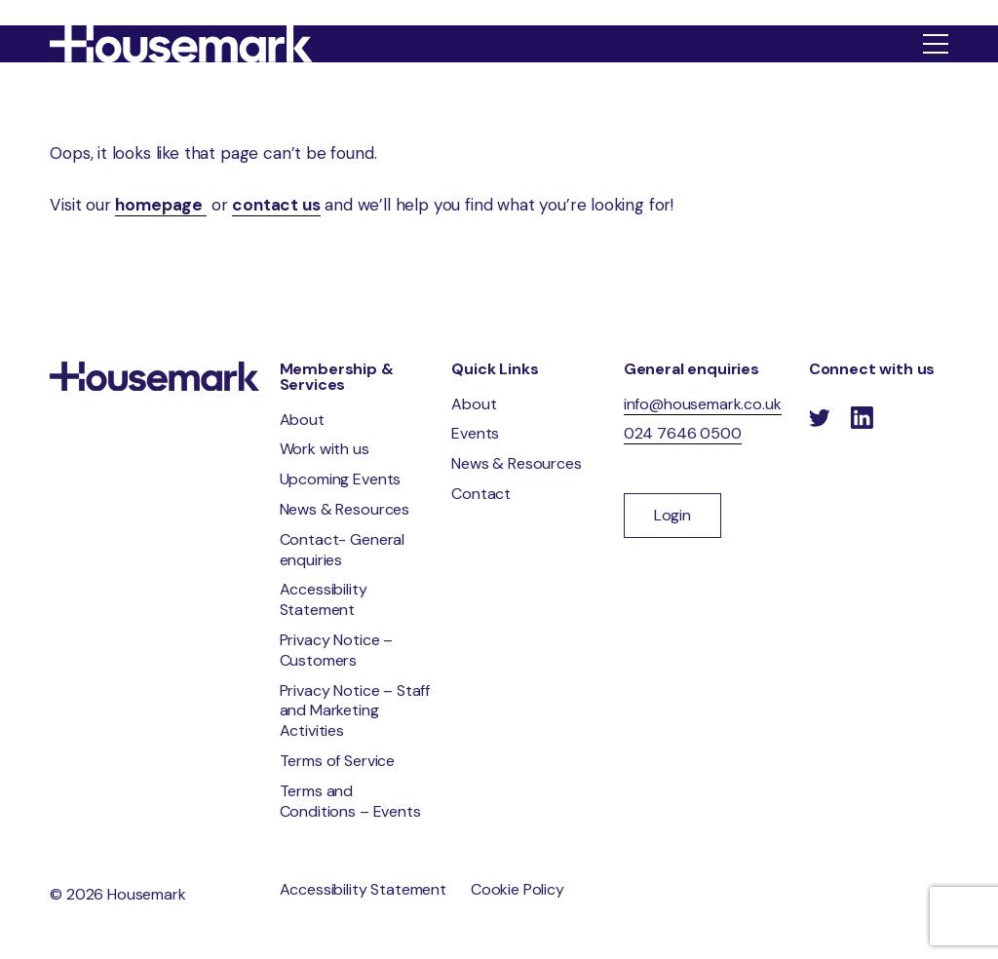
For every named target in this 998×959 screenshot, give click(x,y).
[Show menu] (935, 44)
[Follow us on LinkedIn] (861, 418)
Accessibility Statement (323, 599)
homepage (160, 204)
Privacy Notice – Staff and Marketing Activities (355, 711)
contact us (276, 204)
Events (475, 433)
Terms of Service (337, 760)
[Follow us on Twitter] (819, 418)
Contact (481, 493)
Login (672, 515)
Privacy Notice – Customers (336, 650)
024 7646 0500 (683, 433)
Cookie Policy (517, 889)
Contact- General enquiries (342, 549)
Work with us (324, 449)
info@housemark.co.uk (703, 404)
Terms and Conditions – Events (350, 801)
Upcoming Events (341, 479)
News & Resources (344, 509)
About (302, 419)
